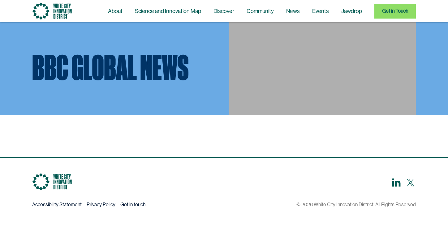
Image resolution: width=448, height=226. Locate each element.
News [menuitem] (293, 11)
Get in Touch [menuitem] (395, 11)
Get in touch (132, 204)
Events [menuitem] (320, 11)
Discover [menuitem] (223, 11)
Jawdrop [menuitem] (351, 11)
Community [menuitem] (260, 11)
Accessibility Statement (57, 204)
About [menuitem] (115, 11)
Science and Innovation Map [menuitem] (168, 11)
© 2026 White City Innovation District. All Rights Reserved (356, 204)
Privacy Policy (101, 204)
